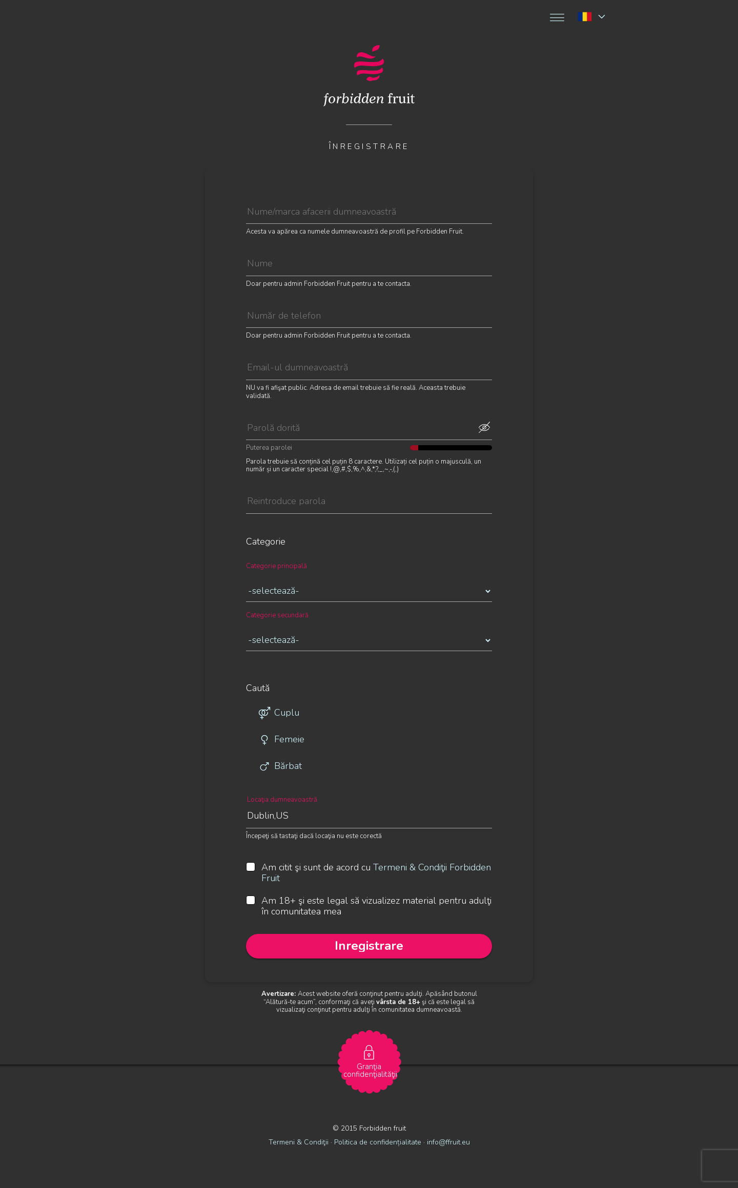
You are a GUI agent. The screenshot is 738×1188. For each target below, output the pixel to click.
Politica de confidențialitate (378, 1142)
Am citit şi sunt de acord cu (368, 873)
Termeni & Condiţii (299, 1142)
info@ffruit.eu (448, 1142)
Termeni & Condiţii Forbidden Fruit (376, 873)
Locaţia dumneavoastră (282, 800)
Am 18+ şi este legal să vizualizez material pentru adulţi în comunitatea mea (368, 906)
